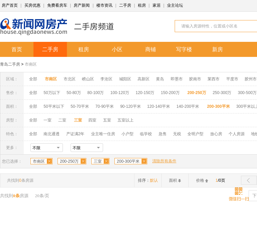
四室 (92, 120)
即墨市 (177, 79)
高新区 (144, 79)
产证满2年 (75, 134)
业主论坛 (175, 5)
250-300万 (221, 92)
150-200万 (170, 92)
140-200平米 (187, 106)
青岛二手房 (10, 64)
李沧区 (106, 79)
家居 (157, 5)
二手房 (125, 5)
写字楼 (184, 49)
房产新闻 (82, 5)
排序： (148, 180)
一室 (48, 120)
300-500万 (247, 92)
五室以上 (125, 120)
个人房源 (237, 134)
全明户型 (195, 134)
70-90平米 (104, 106)
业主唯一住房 (103, 134)
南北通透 (52, 134)
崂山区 (88, 79)
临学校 (146, 134)
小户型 (127, 134)
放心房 (216, 134)
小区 (117, 49)
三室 (98, 161)
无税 (177, 134)
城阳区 (125, 79)
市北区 (70, 79)
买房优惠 (32, 5)
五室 (107, 120)
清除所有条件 (164, 161)
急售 (163, 134)
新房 (217, 49)
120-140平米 (158, 106)
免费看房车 (57, 5)
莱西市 (213, 79)
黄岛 (160, 79)
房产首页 (10, 5)
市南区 (31, 64)
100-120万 (119, 92)
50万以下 (52, 92)
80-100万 (95, 92)
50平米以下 (54, 106)
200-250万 (69, 161)
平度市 (232, 79)
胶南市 (195, 79)
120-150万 (145, 92)
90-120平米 (130, 106)
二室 (62, 120)
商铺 (150, 49)
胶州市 (251, 79)
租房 (142, 5)
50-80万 (74, 92)
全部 (33, 79)
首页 (16, 49)
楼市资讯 (104, 5)
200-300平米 (128, 161)
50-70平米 (80, 106)
